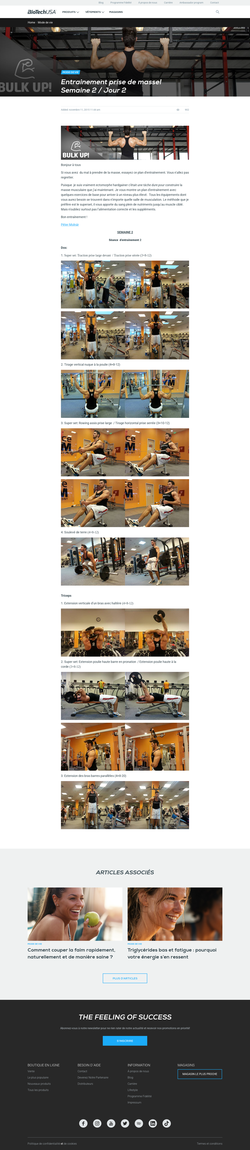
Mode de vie (45, 22)
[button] (71, 12)
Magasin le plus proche (199, 1074)
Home (31, 22)
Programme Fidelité (120, 2)
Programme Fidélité (140, 1096)
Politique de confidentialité (44, 1143)
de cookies (70, 1143)
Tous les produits (38, 1090)
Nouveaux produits (39, 1083)
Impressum (134, 1102)
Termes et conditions (209, 1143)
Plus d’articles (125, 978)
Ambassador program (191, 2)
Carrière (168, 2)
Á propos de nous (147, 2)
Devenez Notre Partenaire (93, 1077)
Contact (214, 2)
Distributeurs (85, 1083)
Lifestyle (133, 1090)
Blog (101, 2)
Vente (31, 1071)
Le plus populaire (38, 1077)
